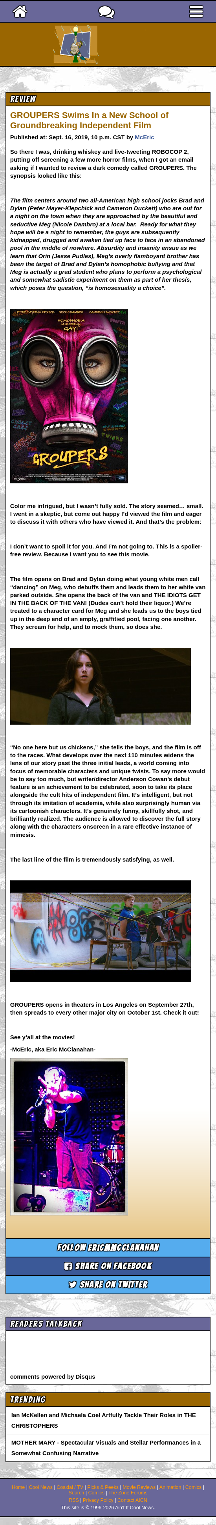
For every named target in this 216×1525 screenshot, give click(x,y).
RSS (74, 1500)
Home (18, 1487)
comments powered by (52, 1376)
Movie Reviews (139, 1487)
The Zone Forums (127, 1493)
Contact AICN (132, 1500)
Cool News (40, 1487)
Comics (193, 1487)
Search (76, 1493)
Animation (170, 1487)
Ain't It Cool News (122, 44)
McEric (144, 137)
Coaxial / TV (70, 1487)
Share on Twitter (108, 1284)
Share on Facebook (108, 1266)
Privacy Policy (98, 1500)
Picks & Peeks (103, 1487)
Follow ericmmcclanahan (108, 1247)
